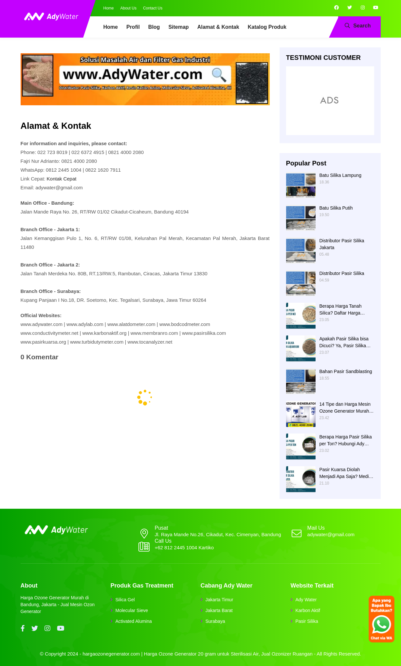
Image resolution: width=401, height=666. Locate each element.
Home (108, 8)
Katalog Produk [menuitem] (267, 27)
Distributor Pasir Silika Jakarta (341, 244)
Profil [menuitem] (133, 27)
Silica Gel (125, 599)
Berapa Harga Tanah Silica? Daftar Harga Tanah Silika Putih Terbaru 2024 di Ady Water (346, 309)
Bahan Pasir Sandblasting (345, 371)
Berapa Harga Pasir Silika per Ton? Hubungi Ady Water (345, 440)
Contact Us (152, 8)
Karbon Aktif (308, 610)
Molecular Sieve (132, 610)
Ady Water (306, 599)
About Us (128, 8)
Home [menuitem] (110, 27)
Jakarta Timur (219, 599)
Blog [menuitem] (154, 27)
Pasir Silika (307, 621)
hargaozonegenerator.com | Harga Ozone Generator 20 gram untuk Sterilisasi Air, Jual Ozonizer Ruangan (197, 654)
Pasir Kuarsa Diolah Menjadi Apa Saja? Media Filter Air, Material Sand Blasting (345, 473)
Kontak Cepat (62, 178)
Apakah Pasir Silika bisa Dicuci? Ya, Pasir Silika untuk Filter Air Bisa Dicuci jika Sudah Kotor (346, 342)
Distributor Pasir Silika (341, 273)
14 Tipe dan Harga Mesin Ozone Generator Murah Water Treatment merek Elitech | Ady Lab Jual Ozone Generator (345, 408)
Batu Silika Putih (336, 208)
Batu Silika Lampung (340, 175)
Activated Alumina (134, 621)
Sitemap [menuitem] (178, 27)
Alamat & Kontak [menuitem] (218, 27)
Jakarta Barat (219, 610)
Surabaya (215, 621)
